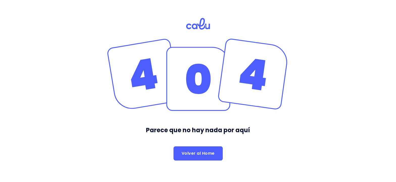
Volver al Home (198, 153)
